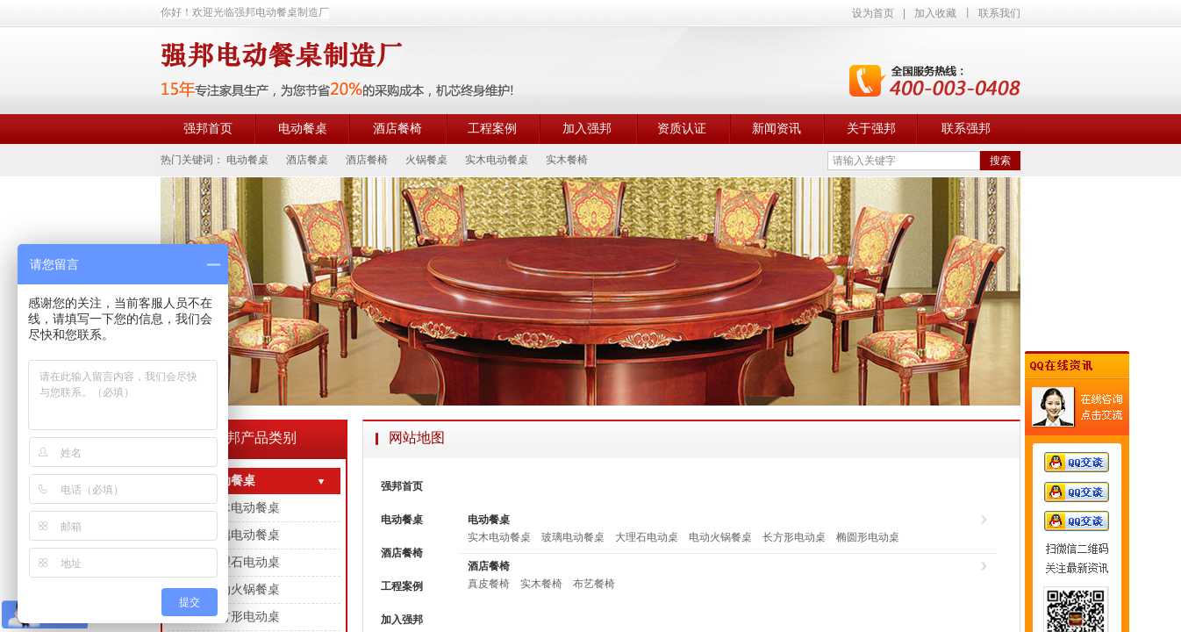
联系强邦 (966, 128)
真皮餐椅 (489, 584)
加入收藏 (935, 13)
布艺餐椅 (594, 584)
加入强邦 (587, 128)
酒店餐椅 (397, 128)
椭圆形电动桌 (867, 537)
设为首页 (873, 13)
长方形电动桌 (794, 537)
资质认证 (681, 128)
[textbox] (903, 160)
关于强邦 (871, 128)
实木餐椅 (541, 584)
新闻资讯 (776, 128)
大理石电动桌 (646, 537)
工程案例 (492, 128)
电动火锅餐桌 (720, 537)
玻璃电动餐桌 (573, 537)
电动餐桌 (302, 128)
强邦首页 (208, 128)
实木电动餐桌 (499, 537)
